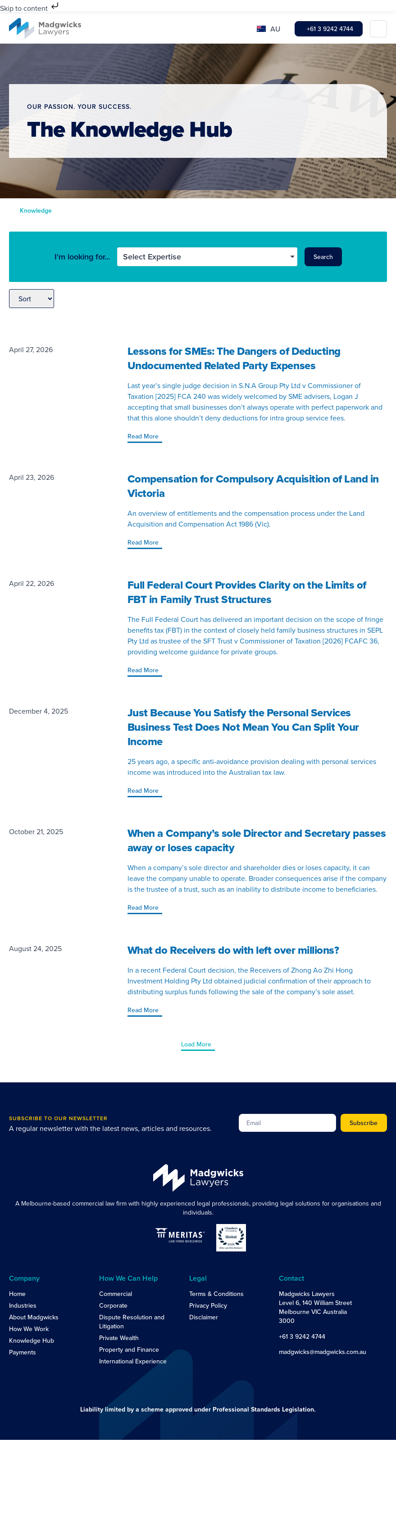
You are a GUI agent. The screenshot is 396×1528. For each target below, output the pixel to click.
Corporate (113, 1305)
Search (323, 256)
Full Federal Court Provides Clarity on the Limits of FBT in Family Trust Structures (246, 592)
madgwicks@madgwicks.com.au (322, 1351)
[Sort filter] (31, 298)
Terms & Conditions (216, 1293)
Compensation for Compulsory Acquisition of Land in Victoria (253, 486)
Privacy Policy (208, 1305)
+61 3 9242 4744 (302, 1336)
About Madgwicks (34, 1317)
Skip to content (30, 8)
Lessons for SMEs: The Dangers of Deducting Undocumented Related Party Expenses (234, 358)
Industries (22, 1305)
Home (17, 1293)
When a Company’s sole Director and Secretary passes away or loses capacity (256, 840)
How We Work (29, 1328)
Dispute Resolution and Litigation (131, 1322)
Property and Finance (129, 1349)
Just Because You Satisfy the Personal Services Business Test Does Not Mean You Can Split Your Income (243, 727)
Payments (22, 1352)
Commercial (115, 1293)
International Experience (133, 1361)
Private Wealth (119, 1337)
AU (275, 29)
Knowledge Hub (31, 1340)
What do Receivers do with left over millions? (233, 950)
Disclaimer (203, 1317)
